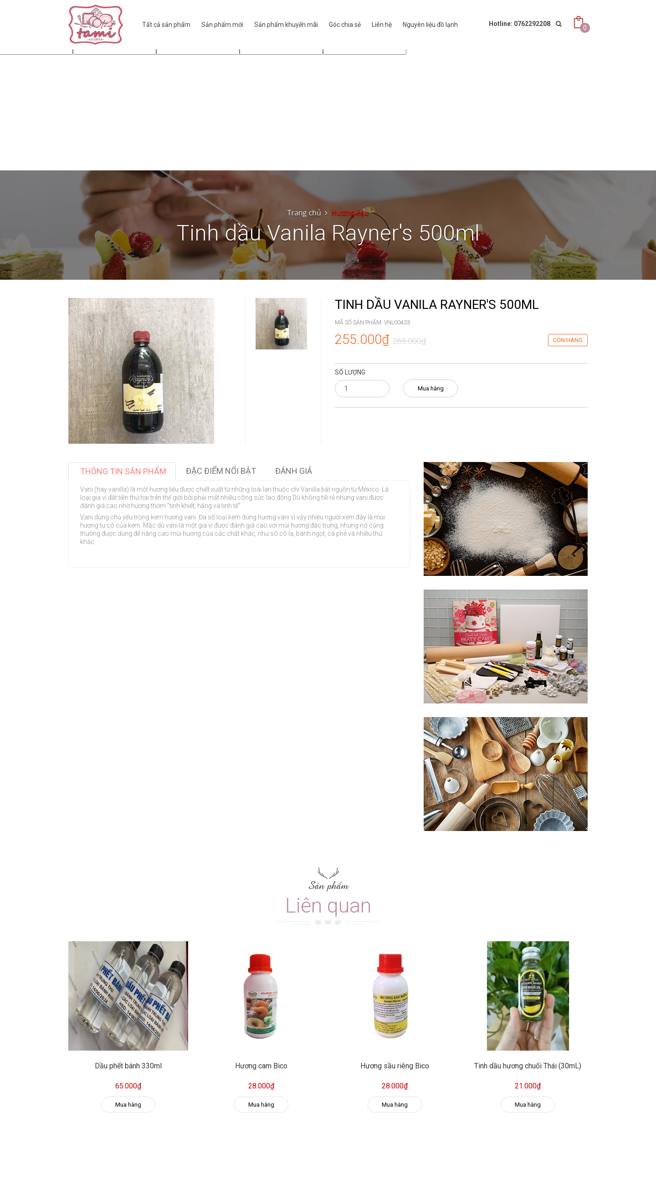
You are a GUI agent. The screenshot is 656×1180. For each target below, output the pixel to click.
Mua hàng (431, 388)
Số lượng (350, 372)
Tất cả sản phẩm (166, 24)
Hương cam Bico (261, 1066)
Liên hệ (382, 24)
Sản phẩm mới (222, 24)
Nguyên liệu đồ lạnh (430, 24)
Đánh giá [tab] (293, 471)
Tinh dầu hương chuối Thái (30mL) (527, 1066)
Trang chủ (304, 213)
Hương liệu (350, 213)
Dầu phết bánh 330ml (128, 1066)
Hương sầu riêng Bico (394, 1066)
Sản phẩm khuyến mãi (286, 24)
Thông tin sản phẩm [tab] (123, 471)
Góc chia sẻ (345, 24)
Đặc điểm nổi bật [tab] (221, 471)
